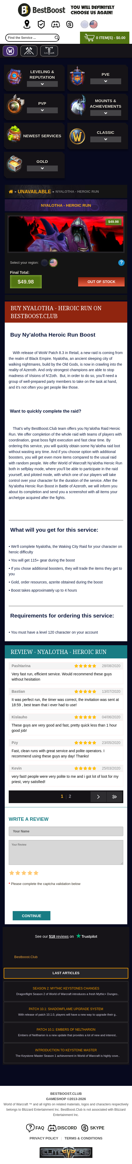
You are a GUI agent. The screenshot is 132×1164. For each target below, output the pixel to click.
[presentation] (49, 897)
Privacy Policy (44, 1138)
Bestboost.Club (25, 957)
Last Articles (66, 973)
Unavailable (34, 191)
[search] (57, 37)
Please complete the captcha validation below (46, 884)
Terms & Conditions (83, 1138)
